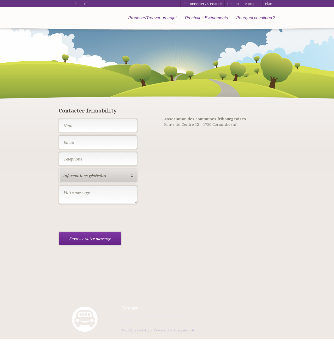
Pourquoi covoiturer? (255, 18)
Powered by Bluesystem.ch (174, 330)
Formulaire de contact (137, 321)
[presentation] (98, 218)
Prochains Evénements (206, 18)
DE (86, 3)
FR (75, 3)
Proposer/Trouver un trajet (152, 18)
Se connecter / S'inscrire (202, 3)
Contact (233, 3)
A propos (252, 3)
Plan (268, 3)
